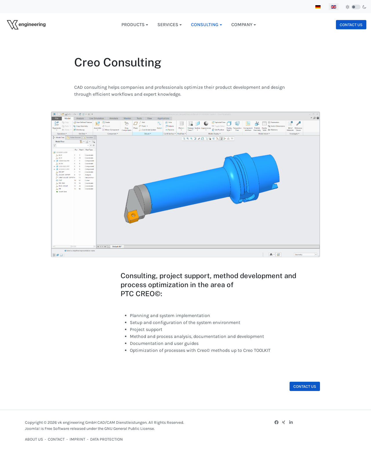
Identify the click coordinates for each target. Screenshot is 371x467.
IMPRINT (78, 439)
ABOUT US (34, 439)
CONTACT (56, 439)
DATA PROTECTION (106, 439)
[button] (135, 24)
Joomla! (32, 428)
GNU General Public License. (129, 428)
